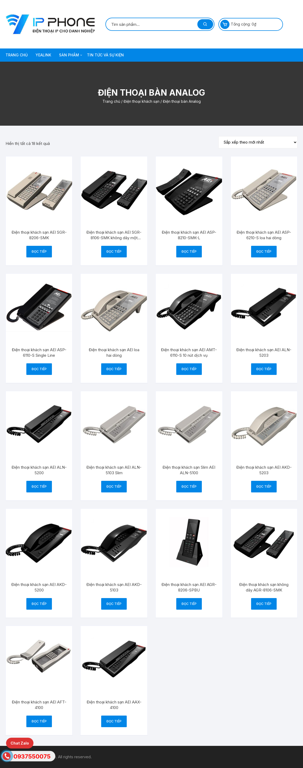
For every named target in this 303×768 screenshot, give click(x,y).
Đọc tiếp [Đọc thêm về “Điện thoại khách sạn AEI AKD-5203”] (263, 486)
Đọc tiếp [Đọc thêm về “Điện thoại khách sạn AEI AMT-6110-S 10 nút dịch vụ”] (189, 369)
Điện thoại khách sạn (141, 101)
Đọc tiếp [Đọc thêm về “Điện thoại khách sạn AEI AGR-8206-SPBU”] (189, 604)
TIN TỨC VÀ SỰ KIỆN (105, 55)
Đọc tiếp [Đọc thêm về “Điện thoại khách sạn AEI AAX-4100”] (113, 721)
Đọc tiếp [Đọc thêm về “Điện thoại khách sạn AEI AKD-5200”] (39, 604)
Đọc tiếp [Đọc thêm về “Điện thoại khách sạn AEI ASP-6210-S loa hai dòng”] (263, 251)
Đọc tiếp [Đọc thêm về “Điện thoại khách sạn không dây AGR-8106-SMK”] (263, 604)
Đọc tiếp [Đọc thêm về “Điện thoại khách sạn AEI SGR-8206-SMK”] (39, 251)
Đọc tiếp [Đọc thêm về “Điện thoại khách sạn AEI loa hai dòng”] (113, 369)
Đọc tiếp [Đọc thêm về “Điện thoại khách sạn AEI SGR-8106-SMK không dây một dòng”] (113, 251)
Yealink (43, 55)
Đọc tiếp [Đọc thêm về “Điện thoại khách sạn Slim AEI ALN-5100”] (189, 486)
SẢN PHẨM (71, 55)
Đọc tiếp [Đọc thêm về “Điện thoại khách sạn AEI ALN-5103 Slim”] (113, 486)
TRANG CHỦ (17, 55)
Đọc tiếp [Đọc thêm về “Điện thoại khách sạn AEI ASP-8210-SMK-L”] (189, 251)
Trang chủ (111, 101)
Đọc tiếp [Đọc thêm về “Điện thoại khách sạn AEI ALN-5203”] (263, 369)
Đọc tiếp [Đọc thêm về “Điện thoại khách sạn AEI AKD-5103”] (113, 604)
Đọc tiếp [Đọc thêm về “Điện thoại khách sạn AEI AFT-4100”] (39, 721)
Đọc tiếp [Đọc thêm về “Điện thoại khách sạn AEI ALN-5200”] (39, 486)
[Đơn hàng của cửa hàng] (257, 142)
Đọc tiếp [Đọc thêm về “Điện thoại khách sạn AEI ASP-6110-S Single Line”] (39, 369)
